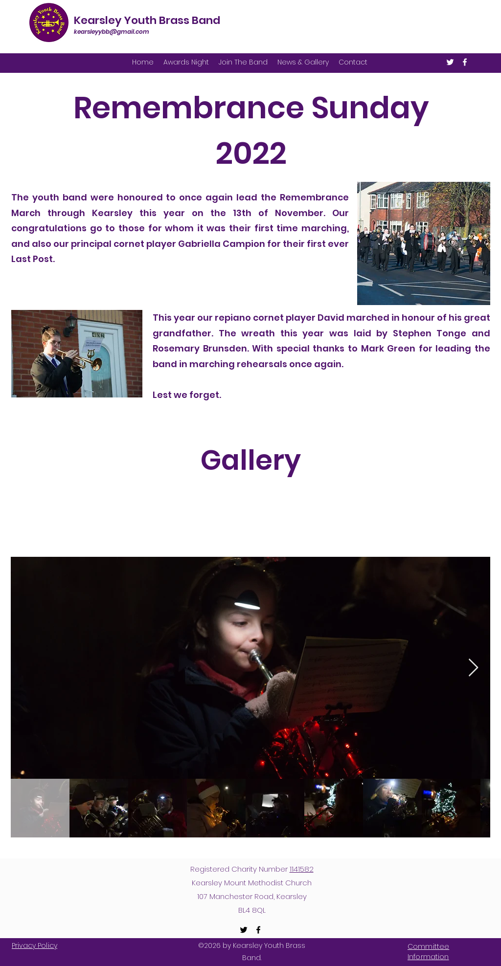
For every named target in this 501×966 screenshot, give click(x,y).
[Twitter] (450, 62)
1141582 (302, 869)
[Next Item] (473, 668)
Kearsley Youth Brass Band (147, 20)
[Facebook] (465, 62)
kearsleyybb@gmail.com (111, 31)
